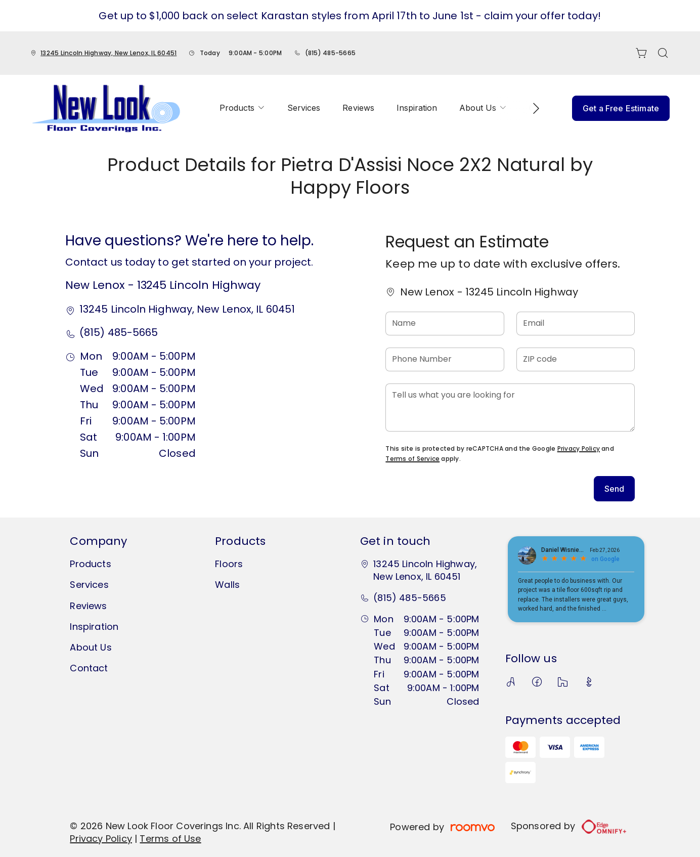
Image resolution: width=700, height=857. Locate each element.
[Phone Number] (444, 359)
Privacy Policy (578, 448)
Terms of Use (170, 838)
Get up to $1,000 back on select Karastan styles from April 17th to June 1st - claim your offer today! (350, 16)
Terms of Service (412, 458)
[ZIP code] (575, 359)
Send (614, 489)
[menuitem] (242, 108)
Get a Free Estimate (621, 108)
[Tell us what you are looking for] (510, 407)
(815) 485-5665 (330, 53)
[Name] (444, 323)
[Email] (575, 323)
